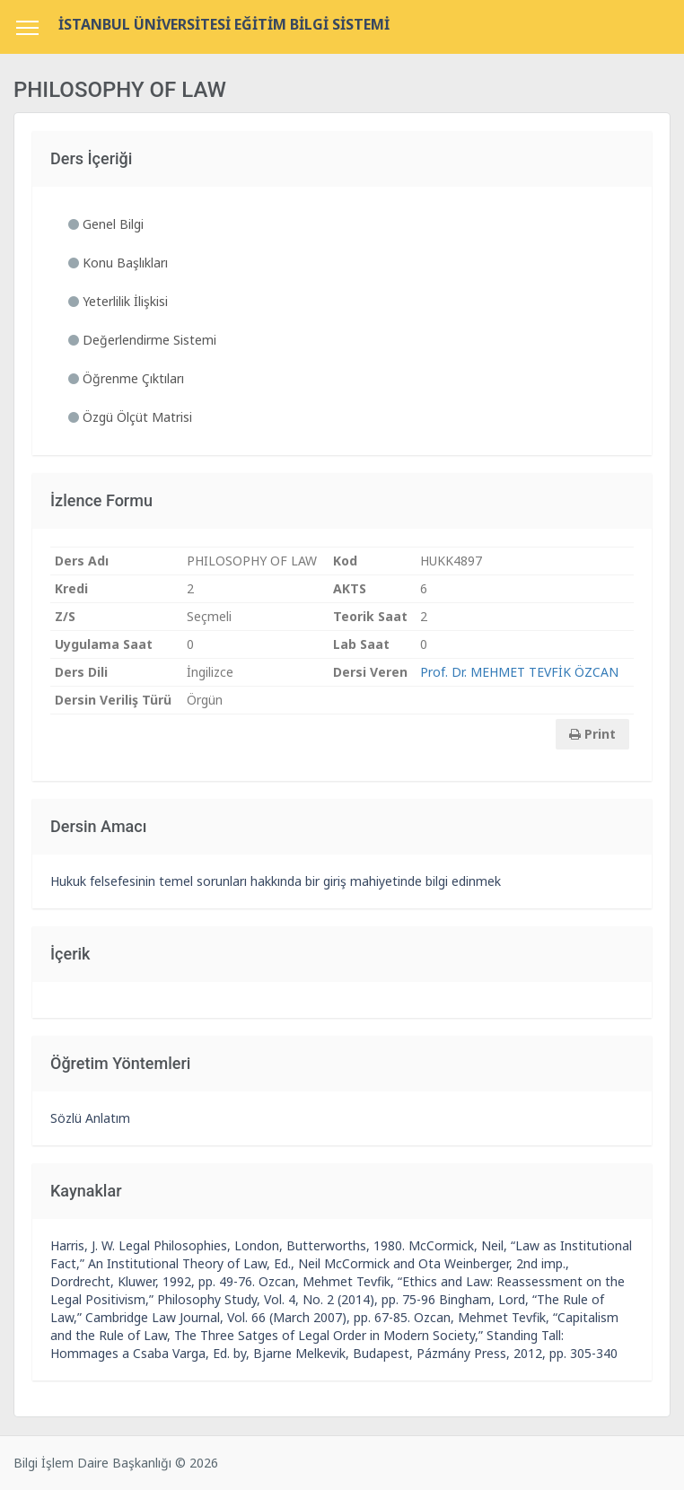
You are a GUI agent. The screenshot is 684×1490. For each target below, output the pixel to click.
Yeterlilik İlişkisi (118, 301)
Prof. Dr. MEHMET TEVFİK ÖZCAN (519, 671)
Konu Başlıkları (118, 262)
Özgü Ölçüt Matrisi (130, 416)
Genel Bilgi (106, 223)
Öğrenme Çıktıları (126, 378)
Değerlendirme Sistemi (142, 339)
